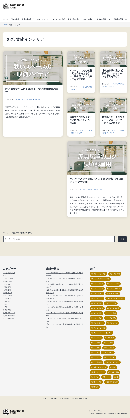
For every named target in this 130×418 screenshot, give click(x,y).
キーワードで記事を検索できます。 (18, 233)
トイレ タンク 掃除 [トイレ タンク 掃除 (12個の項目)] (98, 328)
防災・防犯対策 (73, 19)
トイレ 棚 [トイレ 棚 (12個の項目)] (95, 352)
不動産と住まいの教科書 (105, 413)
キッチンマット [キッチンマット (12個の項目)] (113, 293)
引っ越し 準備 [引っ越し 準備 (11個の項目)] (114, 372)
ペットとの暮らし (88, 19)
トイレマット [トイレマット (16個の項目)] (96, 338)
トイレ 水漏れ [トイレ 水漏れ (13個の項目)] (108, 352)
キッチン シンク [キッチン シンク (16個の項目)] (113, 284)
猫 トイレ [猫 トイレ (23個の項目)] (106, 377)
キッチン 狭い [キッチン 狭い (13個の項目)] (97, 318)
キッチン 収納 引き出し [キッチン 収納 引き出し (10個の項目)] (116, 298)
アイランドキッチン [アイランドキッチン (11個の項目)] (99, 274)
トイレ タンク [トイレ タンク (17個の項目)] (113, 323)
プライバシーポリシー (79, 398)
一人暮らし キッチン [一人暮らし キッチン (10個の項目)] (99, 367)
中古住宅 (7, 284)
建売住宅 (7, 287)
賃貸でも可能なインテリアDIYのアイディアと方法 (81, 120)
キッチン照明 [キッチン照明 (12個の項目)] (111, 313)
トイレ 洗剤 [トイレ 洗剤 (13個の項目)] (96, 357)
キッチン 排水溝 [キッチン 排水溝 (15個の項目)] (97, 308)
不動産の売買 (118, 19)
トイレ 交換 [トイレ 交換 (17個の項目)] (110, 338)
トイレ (5, 276)
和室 (6, 304)
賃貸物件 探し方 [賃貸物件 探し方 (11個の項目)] (112, 382)
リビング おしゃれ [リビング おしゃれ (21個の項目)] (112, 362)
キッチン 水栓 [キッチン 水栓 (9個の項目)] (97, 313)
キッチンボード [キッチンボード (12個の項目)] (97, 293)
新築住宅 (7, 290)
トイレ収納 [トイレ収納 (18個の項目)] (96, 343)
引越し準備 (15, 19)
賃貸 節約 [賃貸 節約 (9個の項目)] (95, 387)
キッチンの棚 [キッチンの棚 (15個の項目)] (115, 274)
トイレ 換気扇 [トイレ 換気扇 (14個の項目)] (109, 347)
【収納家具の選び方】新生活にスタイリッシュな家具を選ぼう (113, 73)
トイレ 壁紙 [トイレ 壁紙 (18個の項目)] (109, 343)
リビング (7, 301)
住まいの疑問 (101, 19)
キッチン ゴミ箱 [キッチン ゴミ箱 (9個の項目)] (97, 284)
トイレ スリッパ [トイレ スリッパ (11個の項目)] (97, 323)
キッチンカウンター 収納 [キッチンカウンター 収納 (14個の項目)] (100, 279)
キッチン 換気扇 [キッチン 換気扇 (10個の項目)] (113, 308)
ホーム (5, 19)
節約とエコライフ (43, 19)
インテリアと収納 (59, 19)
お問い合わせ (64, 398)
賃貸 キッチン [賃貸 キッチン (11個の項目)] (97, 382)
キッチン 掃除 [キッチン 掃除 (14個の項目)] (111, 303)
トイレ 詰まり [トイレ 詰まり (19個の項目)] (110, 357)
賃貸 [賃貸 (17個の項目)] (116, 377)
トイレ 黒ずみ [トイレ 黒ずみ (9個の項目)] (97, 362)
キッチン (7, 298)
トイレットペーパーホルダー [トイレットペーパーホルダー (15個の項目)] (102, 333)
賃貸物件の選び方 (28, 19)
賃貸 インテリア (34, 99)
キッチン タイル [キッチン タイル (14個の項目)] (97, 288)
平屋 (6, 307)
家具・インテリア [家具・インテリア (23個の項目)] (98, 372)
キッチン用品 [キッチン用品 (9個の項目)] (111, 318)
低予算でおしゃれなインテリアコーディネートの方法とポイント (113, 120)
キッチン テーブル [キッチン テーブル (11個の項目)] (114, 288)
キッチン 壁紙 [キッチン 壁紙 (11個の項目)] (97, 303)
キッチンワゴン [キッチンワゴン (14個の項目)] (97, 298)
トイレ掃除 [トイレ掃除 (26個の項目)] (96, 347)
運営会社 (54, 398)
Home (5, 25)
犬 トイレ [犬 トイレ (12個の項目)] (95, 377)
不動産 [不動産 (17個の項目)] (113, 367)
